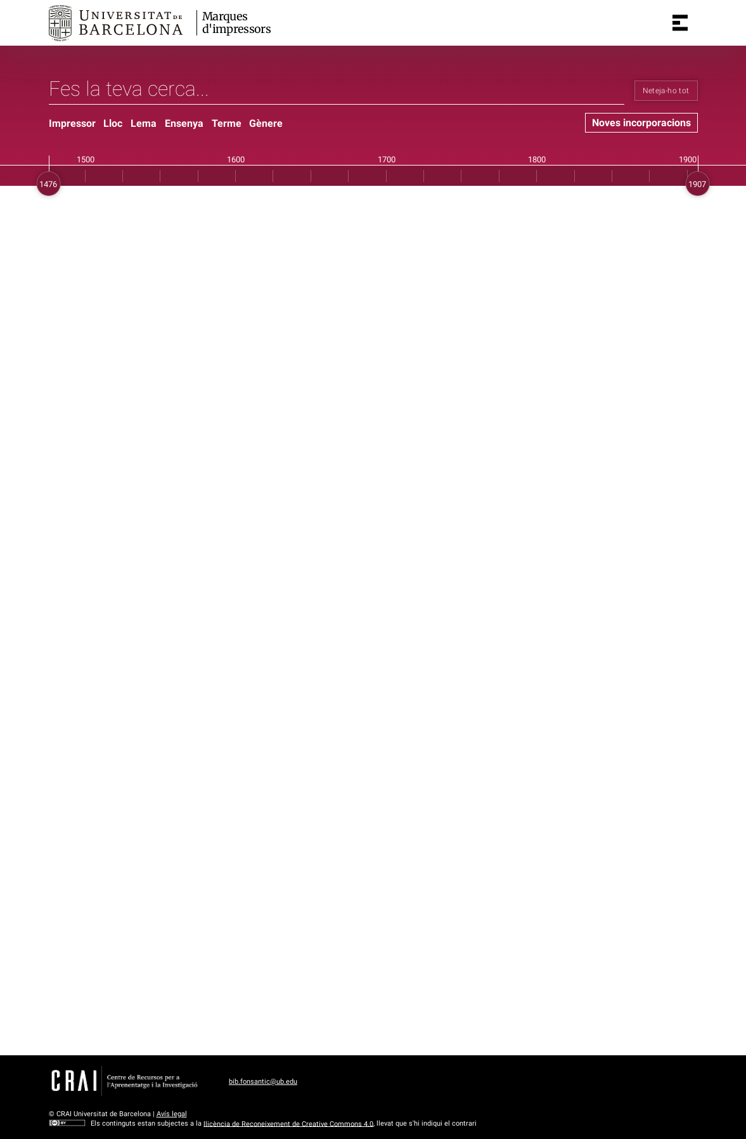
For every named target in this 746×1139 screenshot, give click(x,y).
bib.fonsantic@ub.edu (263, 1081)
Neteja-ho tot (666, 90)
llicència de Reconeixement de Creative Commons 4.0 (288, 1123)
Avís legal (172, 1114)
